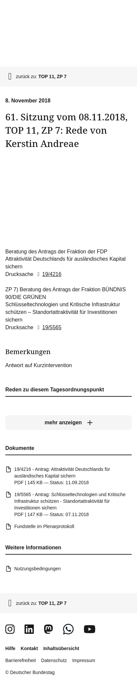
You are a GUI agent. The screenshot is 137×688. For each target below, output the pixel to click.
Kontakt (29, 648)
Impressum (83, 660)
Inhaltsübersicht (61, 648)
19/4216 (48, 274)
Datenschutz (54, 660)
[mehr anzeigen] (68, 423)
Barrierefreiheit (20, 660)
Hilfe (10, 648)
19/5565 (48, 327)
